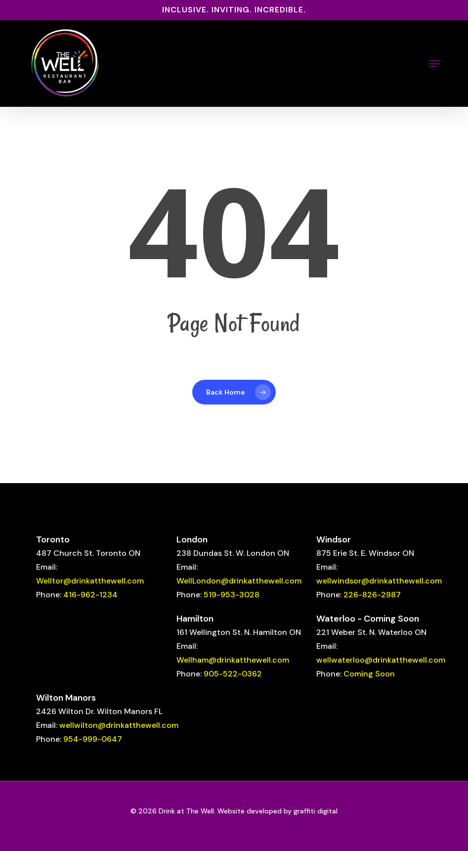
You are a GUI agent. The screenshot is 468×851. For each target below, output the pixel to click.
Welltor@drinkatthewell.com (90, 581)
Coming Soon (369, 674)
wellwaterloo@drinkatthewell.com (380, 660)
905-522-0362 (233, 674)
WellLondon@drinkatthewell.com (238, 581)
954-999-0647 (92, 739)
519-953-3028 (231, 594)
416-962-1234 (90, 594)
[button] (434, 64)
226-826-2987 (372, 594)
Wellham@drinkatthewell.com (232, 660)
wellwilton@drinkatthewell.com (118, 725)
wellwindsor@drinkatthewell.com (379, 581)
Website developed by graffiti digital (277, 810)
